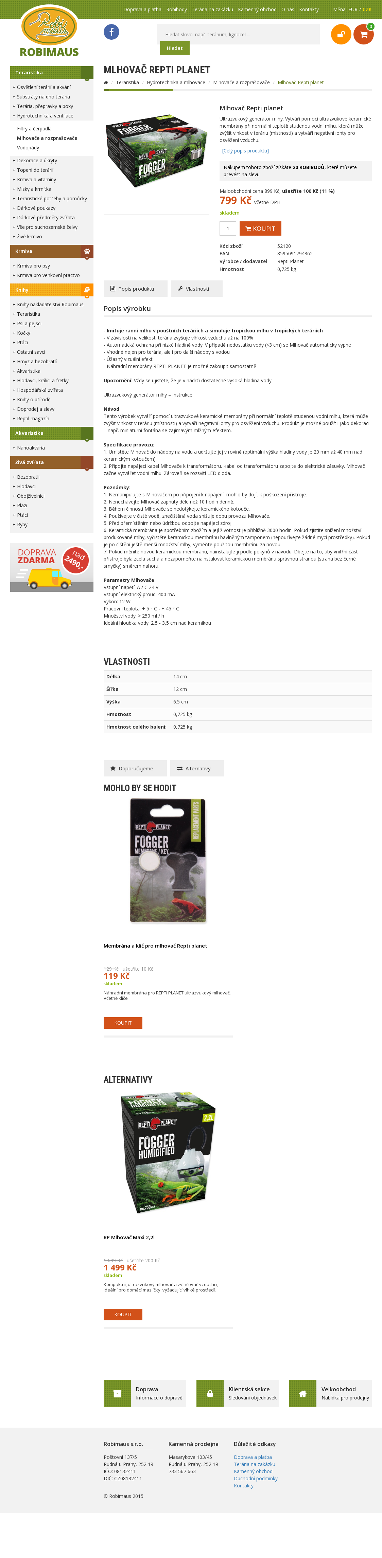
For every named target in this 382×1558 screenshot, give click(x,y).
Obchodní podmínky (256, 1478)
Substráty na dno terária (43, 96)
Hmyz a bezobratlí (37, 361)
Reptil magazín (33, 418)
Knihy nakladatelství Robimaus (50, 304)
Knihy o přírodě (34, 399)
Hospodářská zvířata (40, 390)
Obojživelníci (31, 496)
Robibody (176, 9)
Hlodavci (26, 486)
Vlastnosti (193, 288)
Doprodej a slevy (35, 409)
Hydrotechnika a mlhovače (176, 82)
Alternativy (194, 768)
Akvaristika (28, 371)
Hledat (175, 48)
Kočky (23, 333)
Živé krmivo (29, 236)
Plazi (22, 505)
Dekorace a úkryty (37, 160)
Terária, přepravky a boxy (45, 106)
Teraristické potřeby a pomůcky (52, 198)
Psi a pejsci (29, 323)
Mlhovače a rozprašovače (47, 138)
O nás (287, 9)
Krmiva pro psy (33, 265)
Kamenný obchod (257, 9)
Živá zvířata (29, 462)
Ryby (22, 524)
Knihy (22, 290)
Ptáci (22, 342)
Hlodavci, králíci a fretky (43, 380)
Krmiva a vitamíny (36, 179)
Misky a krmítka (34, 189)
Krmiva (23, 251)
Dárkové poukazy (36, 208)
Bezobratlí (28, 477)
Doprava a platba (142, 9)
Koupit (260, 228)
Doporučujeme (131, 768)
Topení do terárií (35, 170)
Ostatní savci (31, 352)
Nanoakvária (31, 447)
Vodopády (28, 147)
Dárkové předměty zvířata (46, 217)
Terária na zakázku (212, 9)
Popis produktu (132, 288)
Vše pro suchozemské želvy (47, 227)
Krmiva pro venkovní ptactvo (48, 275)
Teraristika (29, 72)
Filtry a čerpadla (34, 128)
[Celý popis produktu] (245, 150)
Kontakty (309, 9)
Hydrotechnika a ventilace (45, 115)
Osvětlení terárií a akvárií (44, 87)
